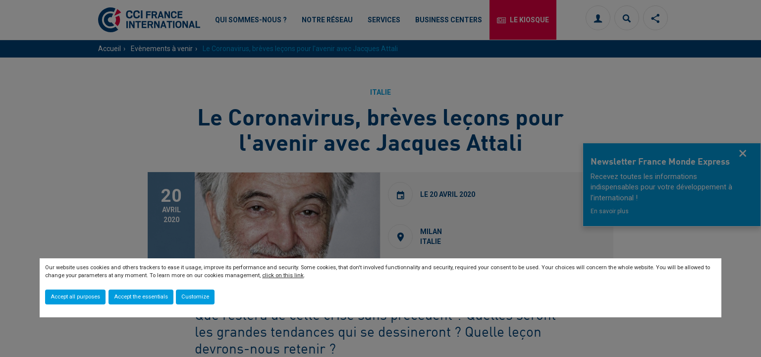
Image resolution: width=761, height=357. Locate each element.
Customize (195, 297)
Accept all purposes (75, 297)
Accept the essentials (141, 297)
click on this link (283, 275)
